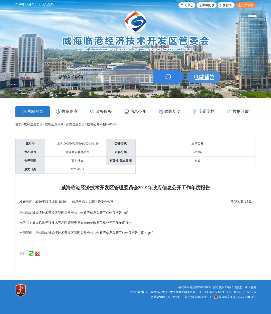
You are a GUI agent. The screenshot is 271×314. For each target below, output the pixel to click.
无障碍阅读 (206, 5)
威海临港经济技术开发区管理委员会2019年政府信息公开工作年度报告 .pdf (73, 212)
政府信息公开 (33, 124)
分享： (23, 253)
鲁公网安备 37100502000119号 (235, 296)
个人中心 (186, 5)
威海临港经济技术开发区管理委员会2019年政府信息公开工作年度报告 (82, 222)
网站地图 (250, 287)
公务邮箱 (226, 5)
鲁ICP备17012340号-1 (198, 296)
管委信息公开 (75, 124)
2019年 (112, 124)
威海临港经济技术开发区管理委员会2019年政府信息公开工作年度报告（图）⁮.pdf (94, 232)
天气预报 (48, 4)
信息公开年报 (96, 124)
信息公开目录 (54, 124)
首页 (18, 124)
